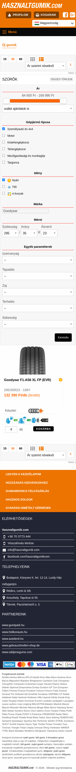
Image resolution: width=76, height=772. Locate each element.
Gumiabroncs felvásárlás (27, 491)
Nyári (10, 180)
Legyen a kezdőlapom (23, 474)
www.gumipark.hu (13, 625)
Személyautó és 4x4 (20, 129)
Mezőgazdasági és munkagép (26, 155)
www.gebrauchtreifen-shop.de (21, 645)
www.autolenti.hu (13, 638)
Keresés (63, 337)
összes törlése (62, 79)
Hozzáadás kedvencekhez (27, 482)
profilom (20, 14)
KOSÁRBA (43, 428)
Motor (11, 135)
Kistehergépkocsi (18, 142)
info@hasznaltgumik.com (24, 549)
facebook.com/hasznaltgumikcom (29, 556)
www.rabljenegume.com (17, 652)
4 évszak (12, 194)
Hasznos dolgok (19, 499)
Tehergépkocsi (16, 149)
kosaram (48, 14)
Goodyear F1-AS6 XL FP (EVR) (27, 380)
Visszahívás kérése (21, 543)
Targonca (13, 162)
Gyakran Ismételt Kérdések (28, 507)
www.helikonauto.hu (14, 632)
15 (4, 59)
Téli (9, 187)
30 (12, 59)
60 (20, 59)
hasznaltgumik (31, 5)
